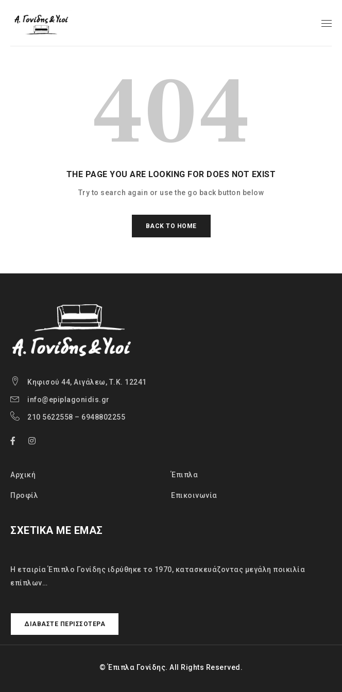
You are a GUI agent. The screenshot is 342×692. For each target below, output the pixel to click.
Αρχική (23, 475)
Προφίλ (24, 495)
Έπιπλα (184, 475)
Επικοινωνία (194, 495)
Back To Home (171, 226)
